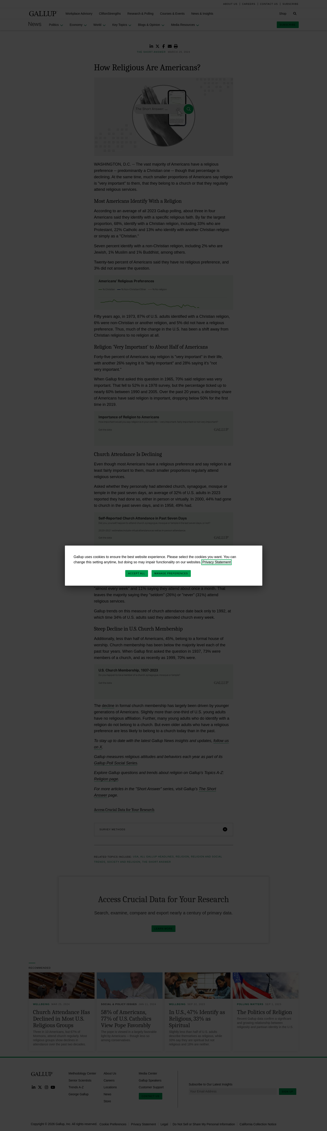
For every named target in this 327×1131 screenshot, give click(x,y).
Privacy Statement (216, 562)
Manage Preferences (171, 573)
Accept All (136, 573)
